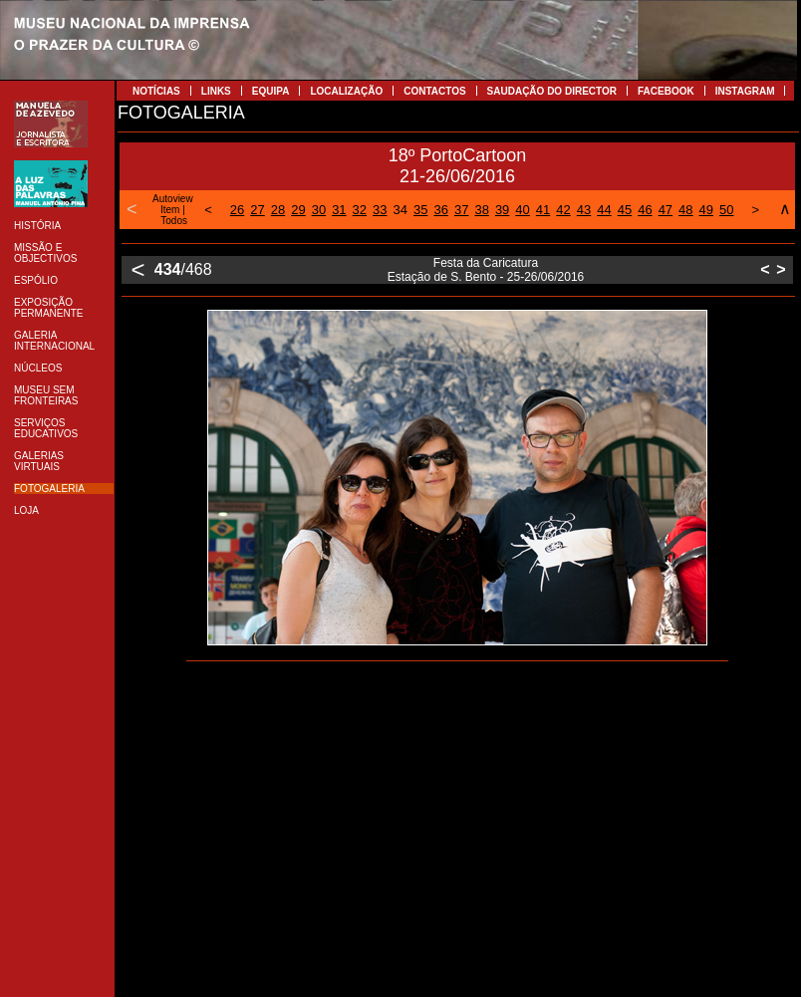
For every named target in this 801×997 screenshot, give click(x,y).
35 (420, 209)
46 (645, 209)
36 (440, 209)
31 (339, 209)
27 (257, 209)
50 (726, 209)
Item (169, 209)
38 (481, 209)
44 (604, 209)
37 (461, 209)
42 (563, 209)
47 (665, 209)
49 (706, 209)
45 (625, 209)
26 (237, 209)
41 (543, 209)
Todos (173, 220)
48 (685, 209)
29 (298, 209)
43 (584, 209)
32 (360, 209)
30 (319, 209)
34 (400, 209)
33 (380, 209)
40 (522, 209)
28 (278, 209)
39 (502, 209)
